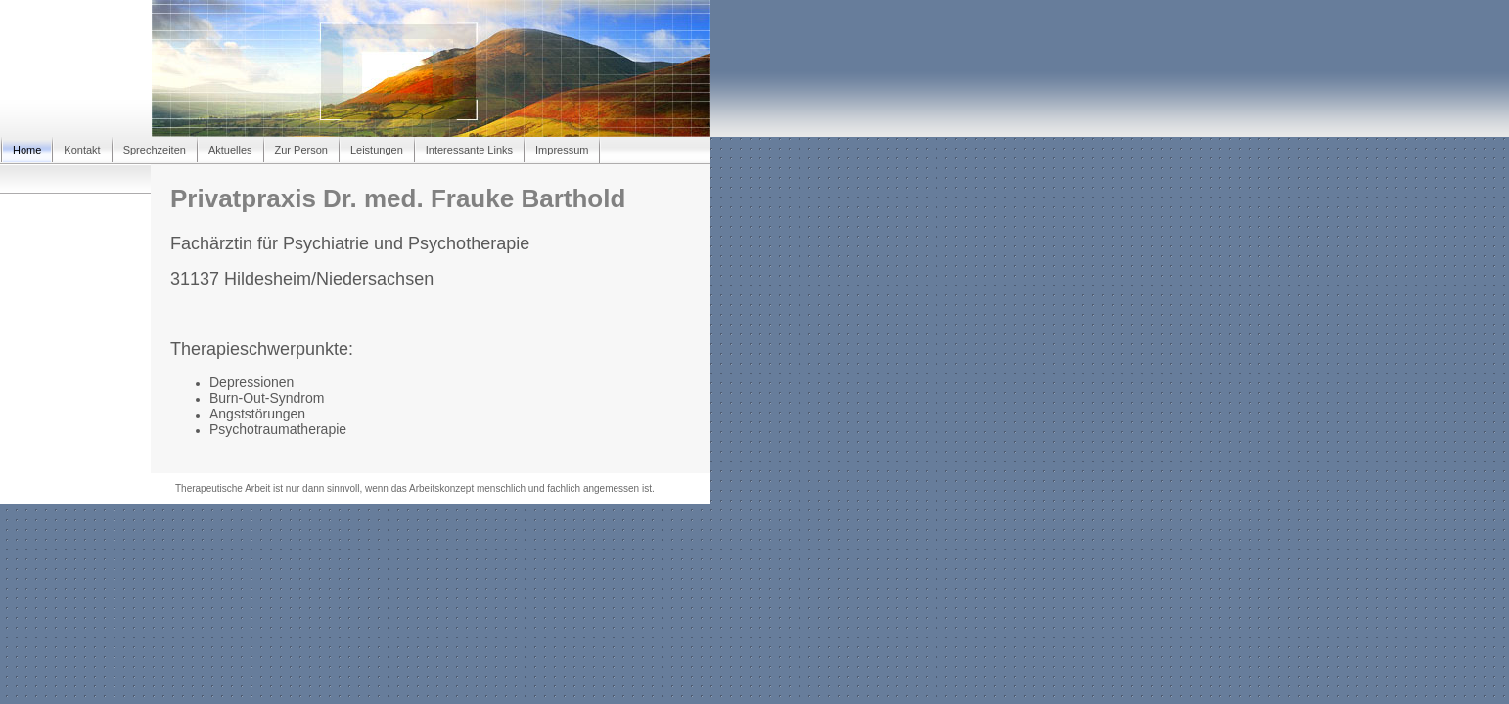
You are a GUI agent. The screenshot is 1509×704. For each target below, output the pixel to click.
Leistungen (376, 149)
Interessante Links (469, 149)
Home (27, 149)
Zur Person (301, 149)
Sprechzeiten (154, 149)
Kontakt (82, 149)
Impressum (561, 149)
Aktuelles (230, 149)
